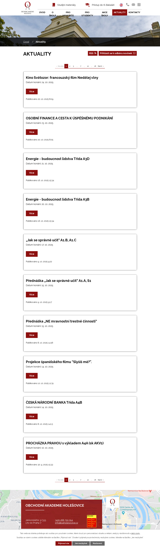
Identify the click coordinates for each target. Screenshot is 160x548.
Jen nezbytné (81, 543)
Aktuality (120, 12)
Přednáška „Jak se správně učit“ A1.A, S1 (58, 281)
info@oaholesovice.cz (66, 523)
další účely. (135, 533)
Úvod (26, 41)
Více (31, 91)
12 (88, 66)
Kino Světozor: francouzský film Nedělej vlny (62, 78)
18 (95, 66)
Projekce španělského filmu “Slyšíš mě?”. (59, 362)
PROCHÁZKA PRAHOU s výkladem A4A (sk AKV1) (65, 443)
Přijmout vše (63, 543)
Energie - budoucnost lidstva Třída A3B (57, 199)
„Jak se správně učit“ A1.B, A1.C (51, 240)
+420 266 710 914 (64, 520)
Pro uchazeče (68, 14)
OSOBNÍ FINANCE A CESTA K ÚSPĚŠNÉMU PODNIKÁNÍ (69, 118)
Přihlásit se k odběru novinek (117, 53)
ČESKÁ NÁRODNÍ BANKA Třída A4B (54, 402)
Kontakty (134, 12)
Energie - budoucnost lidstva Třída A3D (58, 159)
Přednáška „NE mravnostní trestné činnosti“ (61, 321)
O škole (52, 14)
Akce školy (104, 14)
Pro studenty (87, 14)
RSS (92, 53)
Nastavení (97, 543)
